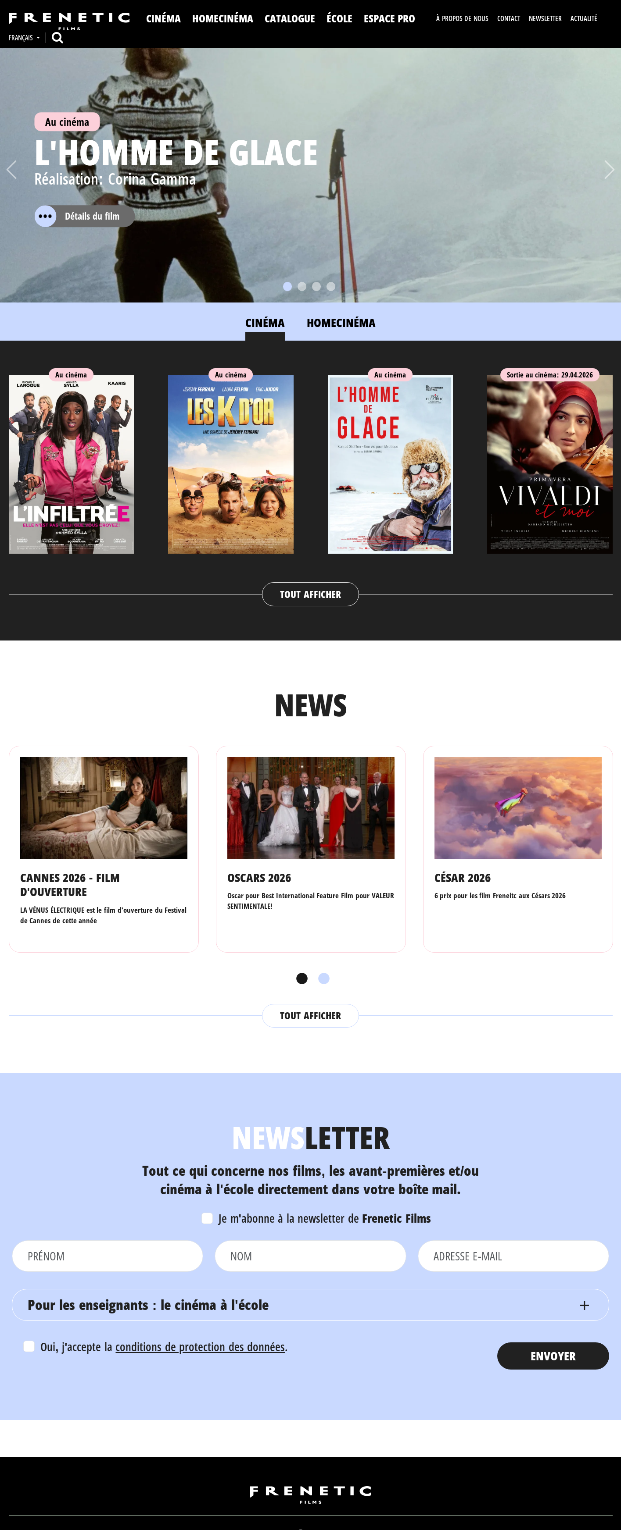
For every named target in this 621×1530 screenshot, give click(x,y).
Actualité (584, 18)
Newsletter (545, 18)
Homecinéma (222, 18)
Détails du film (76, 216)
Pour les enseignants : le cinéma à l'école (148, 1304)
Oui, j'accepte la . (163, 1346)
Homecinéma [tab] (341, 322)
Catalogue (290, 18)
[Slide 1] (287, 286)
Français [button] (22, 38)
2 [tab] (321, 979)
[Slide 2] (302, 286)
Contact (508, 18)
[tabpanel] (311, 482)
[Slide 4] (331, 286)
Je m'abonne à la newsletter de (325, 1218)
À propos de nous (462, 18)
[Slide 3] (316, 286)
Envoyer (553, 1356)
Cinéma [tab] (265, 322)
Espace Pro (390, 18)
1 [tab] (299, 979)
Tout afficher (310, 594)
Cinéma (163, 18)
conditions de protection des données (200, 1346)
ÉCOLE (339, 18)
